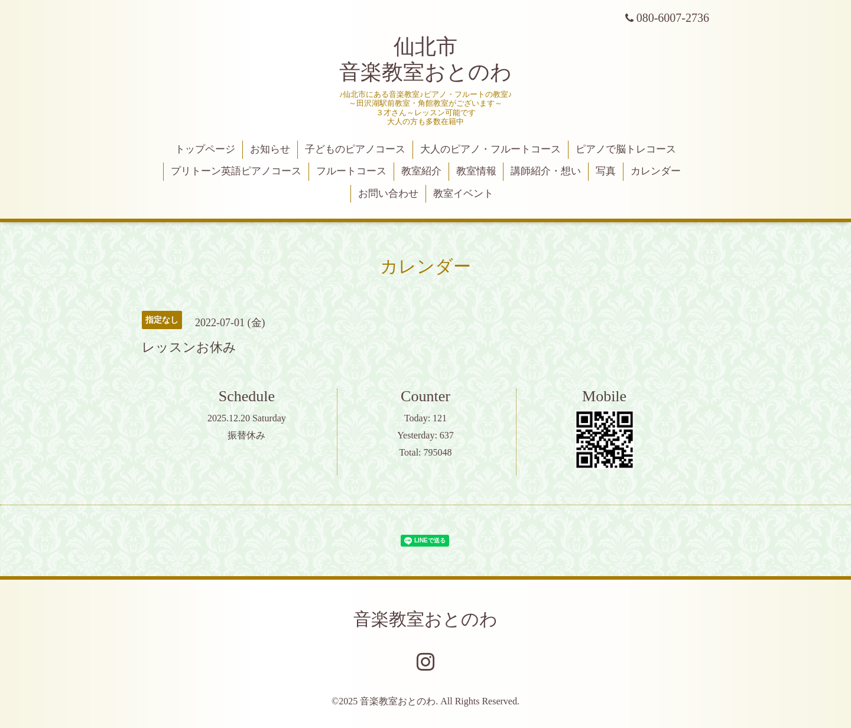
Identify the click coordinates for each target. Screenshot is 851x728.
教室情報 (476, 171)
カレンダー (656, 171)
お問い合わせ (388, 193)
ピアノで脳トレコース (626, 149)
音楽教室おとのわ (425, 619)
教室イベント (463, 193)
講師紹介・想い (546, 171)
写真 (606, 171)
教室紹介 (421, 171)
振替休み (246, 435)
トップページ (205, 149)
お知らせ (270, 149)
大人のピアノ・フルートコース (490, 149)
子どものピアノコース (355, 149)
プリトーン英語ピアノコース (236, 171)
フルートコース (351, 171)
